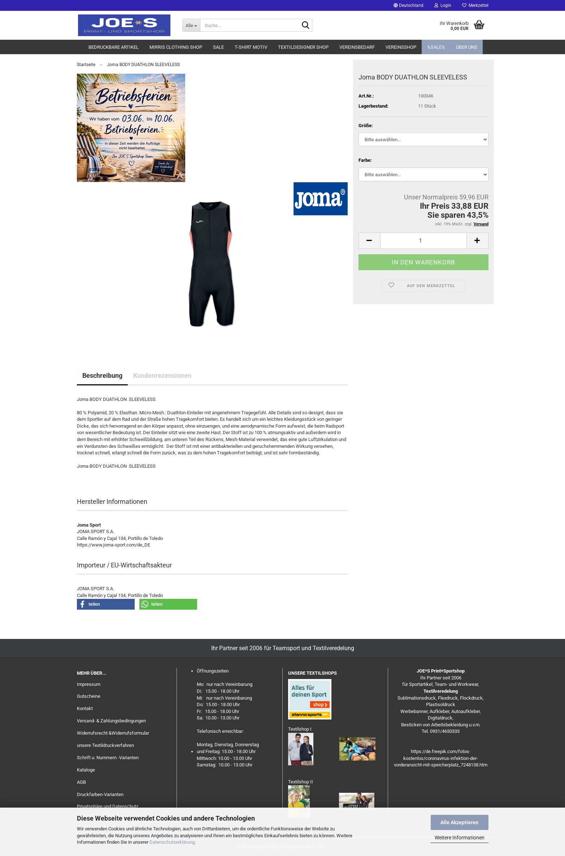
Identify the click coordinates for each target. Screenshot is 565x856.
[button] (408, 5)
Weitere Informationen (459, 837)
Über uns (466, 47)
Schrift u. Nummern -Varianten (108, 757)
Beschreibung (102, 375)
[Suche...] (191, 25)
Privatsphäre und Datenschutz (107, 806)
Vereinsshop (401, 47)
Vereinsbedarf (357, 47)
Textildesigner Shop (303, 47)
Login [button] (442, 5)
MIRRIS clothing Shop (175, 47)
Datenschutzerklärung (172, 842)
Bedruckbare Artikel (113, 47)
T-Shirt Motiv (251, 47)
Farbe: (365, 160)
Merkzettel (475, 5)
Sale (218, 47)
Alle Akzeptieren (459, 822)
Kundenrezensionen (162, 375)
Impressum (88, 684)
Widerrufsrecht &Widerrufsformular (113, 733)
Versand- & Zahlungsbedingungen (111, 720)
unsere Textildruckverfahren (105, 745)
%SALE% (436, 47)
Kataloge (86, 770)
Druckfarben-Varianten (100, 794)
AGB (81, 782)
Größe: (365, 125)
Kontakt (85, 708)
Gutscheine (88, 696)
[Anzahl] (423, 241)
